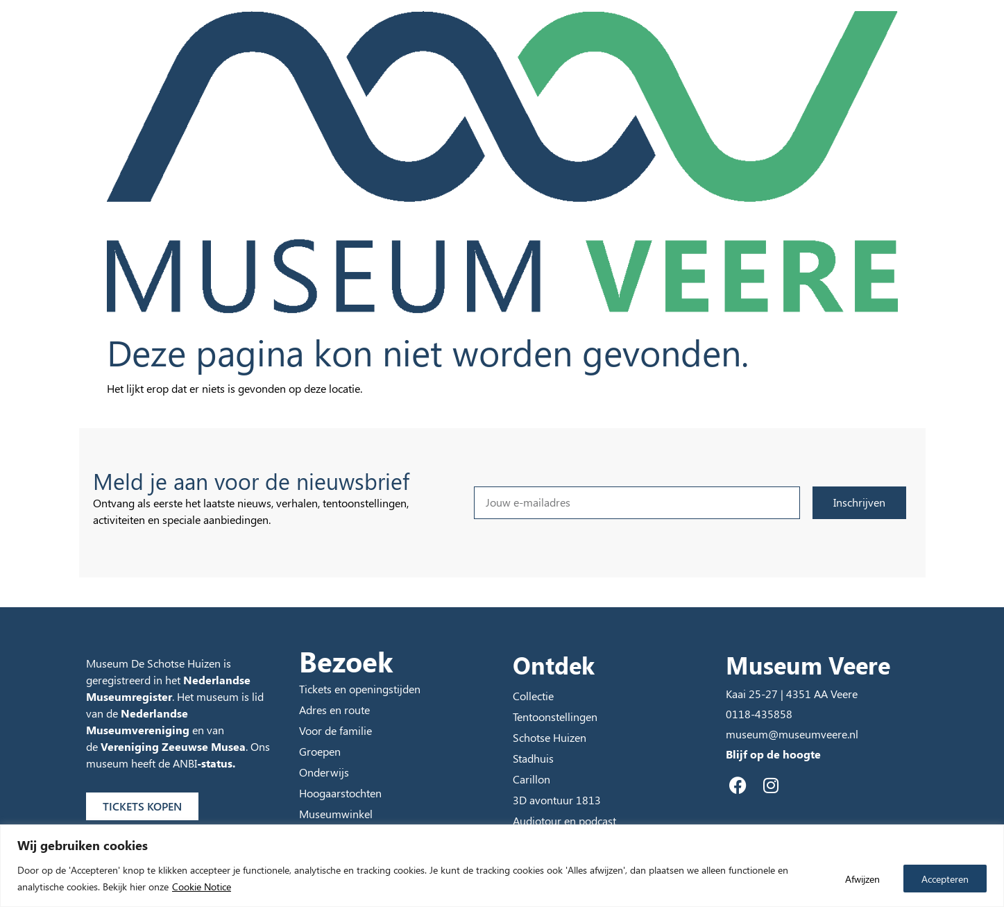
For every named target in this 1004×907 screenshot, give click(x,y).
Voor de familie (335, 730)
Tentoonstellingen (555, 716)
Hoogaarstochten (340, 793)
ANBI (185, 763)
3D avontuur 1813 (557, 799)
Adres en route (334, 709)
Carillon (531, 779)
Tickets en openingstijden (359, 688)
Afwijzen (860, 878)
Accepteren (944, 878)
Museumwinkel (336, 813)
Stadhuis (533, 758)
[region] (502, 865)
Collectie (533, 695)
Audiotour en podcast (564, 820)
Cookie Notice (201, 886)
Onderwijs (324, 772)
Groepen (320, 751)
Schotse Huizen (549, 737)
